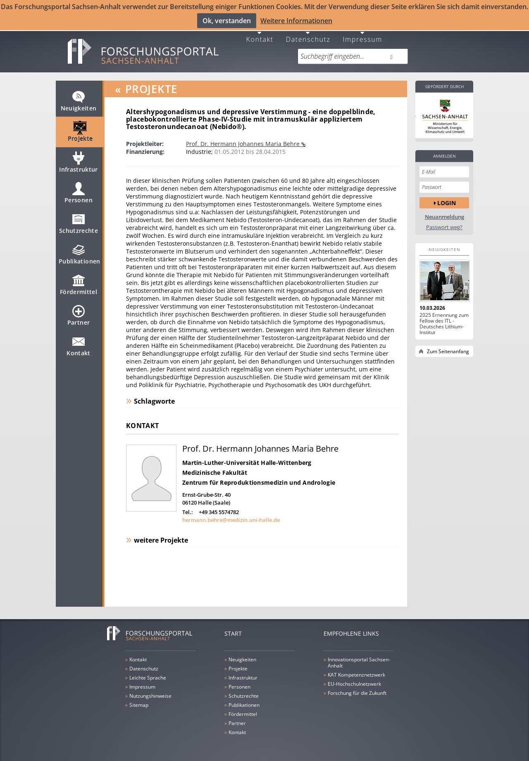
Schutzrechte (78, 221)
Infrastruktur (78, 160)
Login (446, 197)
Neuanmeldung (444, 211)
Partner (78, 313)
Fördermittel (78, 282)
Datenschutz (308, 33)
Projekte (80, 129)
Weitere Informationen (296, 20)
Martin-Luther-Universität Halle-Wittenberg (247, 457)
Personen (78, 191)
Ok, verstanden (227, 20)
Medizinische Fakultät (214, 467)
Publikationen (79, 252)
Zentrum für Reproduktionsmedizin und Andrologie (258, 477)
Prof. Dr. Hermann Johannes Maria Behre (243, 138)
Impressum (362, 33)
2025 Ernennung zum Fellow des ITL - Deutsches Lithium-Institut (444, 318)
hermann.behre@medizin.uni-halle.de (231, 514)
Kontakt (260, 33)
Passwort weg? (444, 222)
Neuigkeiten (79, 99)
